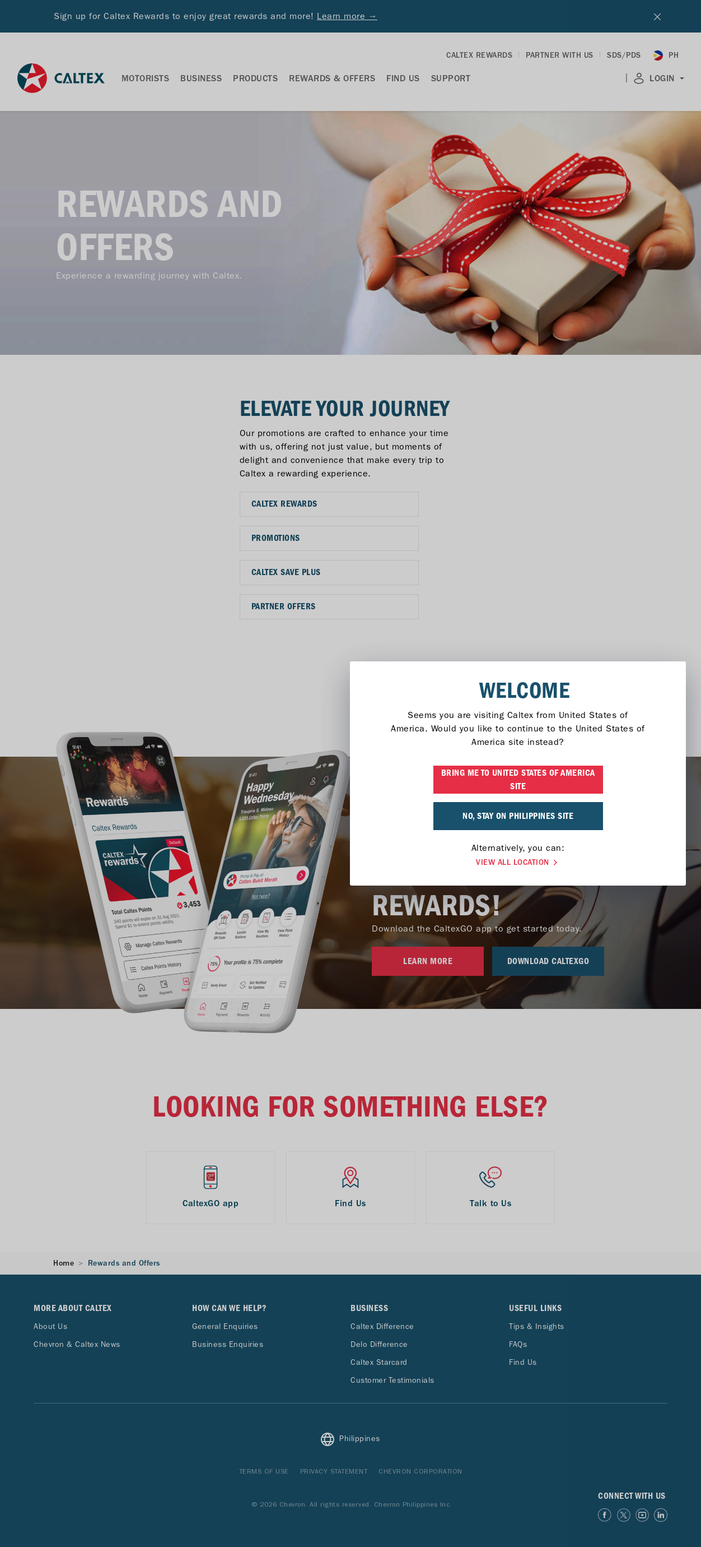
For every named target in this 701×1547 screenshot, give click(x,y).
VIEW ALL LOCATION (350, 862)
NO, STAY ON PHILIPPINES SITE (350, 816)
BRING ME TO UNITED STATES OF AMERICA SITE (351, 779)
